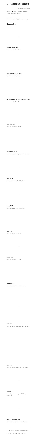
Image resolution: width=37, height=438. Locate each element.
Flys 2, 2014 (10, 257)
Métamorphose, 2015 (12, 47)
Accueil (8, 11)
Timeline (19, 11)
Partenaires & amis (24, 430)
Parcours (13, 13)
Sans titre (9, 323)
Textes (8, 13)
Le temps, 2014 (11, 283)
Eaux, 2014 (10, 178)
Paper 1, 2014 (10, 391)
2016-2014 (12, 17)
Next (23, 19)
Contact (19, 13)
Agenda (25, 11)
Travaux (14, 11)
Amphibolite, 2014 (12, 151)
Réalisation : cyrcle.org (20, 433)
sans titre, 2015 (11, 124)
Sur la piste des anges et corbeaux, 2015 (18, 99)
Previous (14, 19)
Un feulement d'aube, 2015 (14, 73)
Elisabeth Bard (18, 3)
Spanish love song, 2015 (13, 419)
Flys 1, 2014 (10, 231)
